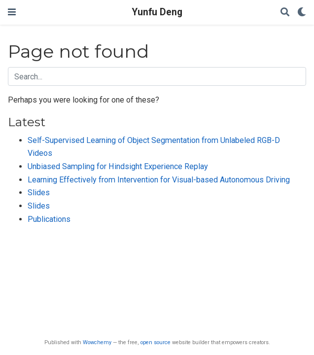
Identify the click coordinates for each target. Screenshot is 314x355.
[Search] (284, 12)
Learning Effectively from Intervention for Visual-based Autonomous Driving (159, 179)
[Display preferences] (301, 12)
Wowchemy (97, 342)
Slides (39, 192)
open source (155, 342)
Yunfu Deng (157, 12)
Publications (49, 219)
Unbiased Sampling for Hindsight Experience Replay (118, 166)
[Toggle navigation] (12, 12)
